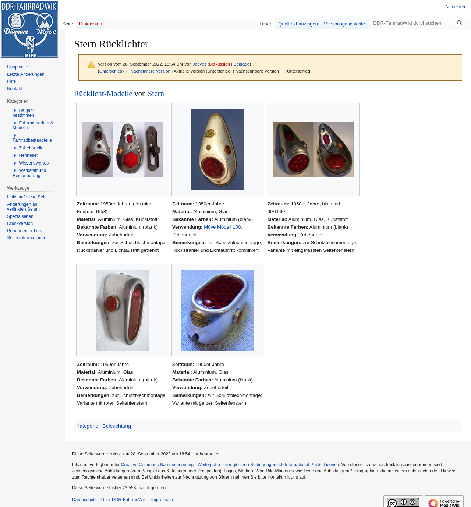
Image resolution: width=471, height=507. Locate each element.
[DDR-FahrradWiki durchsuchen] (418, 23)
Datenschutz (84, 499)
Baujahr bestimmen (23, 113)
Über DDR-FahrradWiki (124, 499)
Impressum (162, 499)
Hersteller (28, 155)
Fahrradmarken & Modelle (33, 125)
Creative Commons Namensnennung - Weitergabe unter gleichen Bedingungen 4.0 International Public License (230, 464)
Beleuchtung (116, 426)
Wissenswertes (34, 163)
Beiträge (242, 63)
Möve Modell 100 (222, 227)
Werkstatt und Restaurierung (29, 173)
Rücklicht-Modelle (103, 93)
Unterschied (111, 70)
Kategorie (87, 426)
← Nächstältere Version (147, 70)
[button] (15, 110)
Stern (156, 93)
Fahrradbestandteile (32, 140)
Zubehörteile (31, 148)
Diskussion (219, 63)
